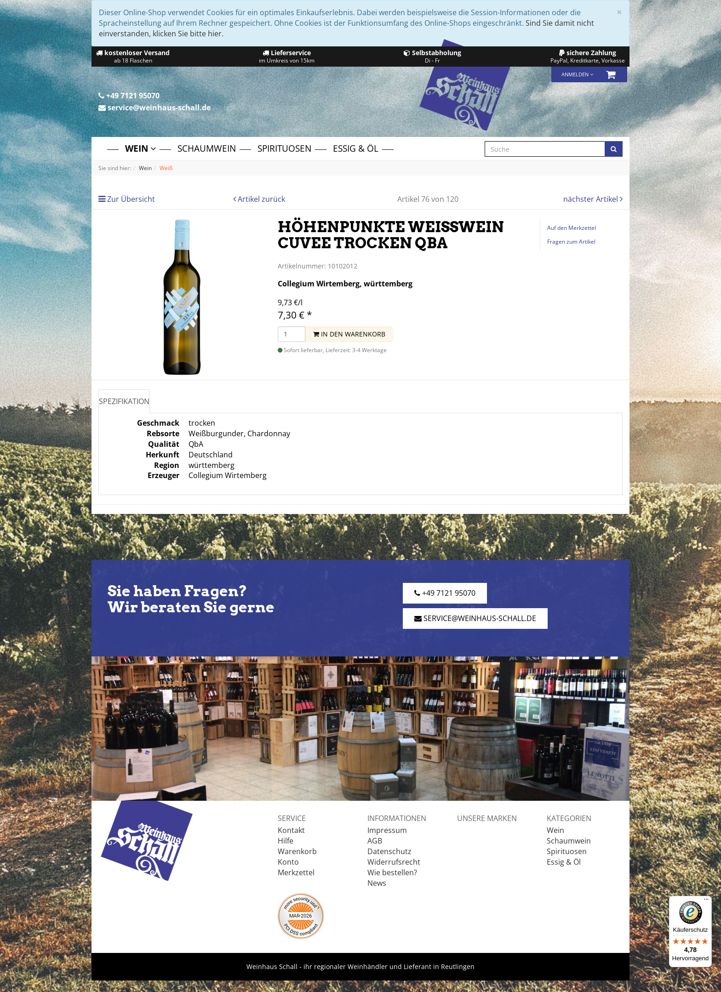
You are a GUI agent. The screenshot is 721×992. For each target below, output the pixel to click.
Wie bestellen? (392, 872)
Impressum (387, 830)
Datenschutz (389, 851)
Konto (288, 862)
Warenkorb (297, 851)
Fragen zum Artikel (571, 241)
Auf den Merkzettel (571, 228)
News (376, 883)
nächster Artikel (591, 199)
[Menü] (706, 901)
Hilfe (285, 841)
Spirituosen (284, 148)
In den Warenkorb (349, 334)
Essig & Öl (355, 148)
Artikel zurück (261, 199)
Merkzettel (296, 872)
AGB (374, 841)
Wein (140, 148)
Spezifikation (124, 401)
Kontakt (291, 830)
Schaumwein (206, 148)
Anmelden (577, 74)
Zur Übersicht (131, 199)
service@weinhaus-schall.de (154, 108)
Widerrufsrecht (393, 862)
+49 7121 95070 (129, 96)
